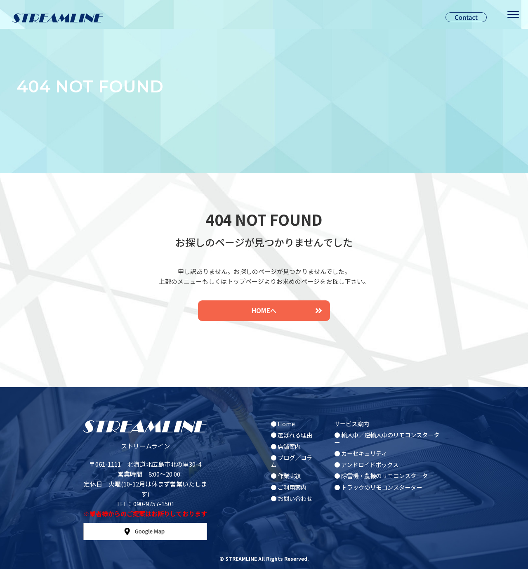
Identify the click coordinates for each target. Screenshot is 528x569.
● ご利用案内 (288, 487)
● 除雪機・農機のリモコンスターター (384, 475)
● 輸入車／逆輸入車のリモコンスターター (386, 438)
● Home (283, 423)
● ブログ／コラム (291, 461)
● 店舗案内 (286, 446)
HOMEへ (287, 310)
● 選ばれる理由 (291, 434)
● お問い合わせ (291, 498)
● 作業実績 (286, 475)
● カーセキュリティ (360, 453)
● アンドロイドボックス (366, 464)
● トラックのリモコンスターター (378, 487)
